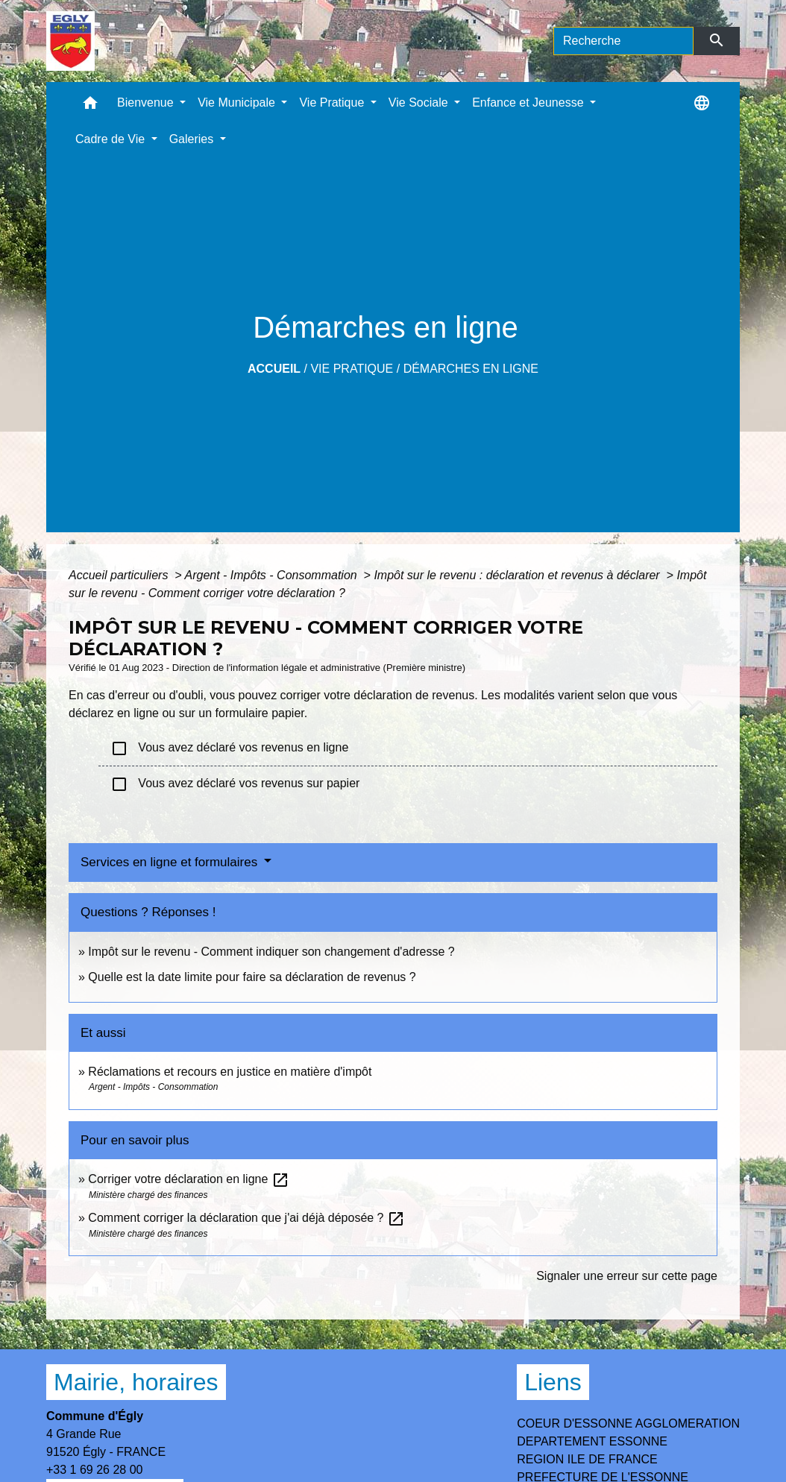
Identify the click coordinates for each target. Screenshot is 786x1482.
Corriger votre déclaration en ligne (188, 1179)
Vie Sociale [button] (420, 102)
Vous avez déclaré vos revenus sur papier (234, 784)
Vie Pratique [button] (333, 102)
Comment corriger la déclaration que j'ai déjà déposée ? (246, 1217)
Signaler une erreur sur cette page (626, 1276)
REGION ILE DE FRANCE (587, 1459)
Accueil (274, 368)
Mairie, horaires (136, 1382)
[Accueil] (70, 41)
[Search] (623, 41)
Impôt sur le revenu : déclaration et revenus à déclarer (518, 575)
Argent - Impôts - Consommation (272, 575)
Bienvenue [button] (147, 102)
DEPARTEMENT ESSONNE (592, 1441)
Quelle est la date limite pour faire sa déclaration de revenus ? (251, 977)
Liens (553, 1382)
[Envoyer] (717, 41)
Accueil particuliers (120, 575)
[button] (90, 106)
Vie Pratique (351, 368)
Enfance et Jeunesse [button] (529, 102)
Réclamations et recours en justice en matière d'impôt (229, 1071)
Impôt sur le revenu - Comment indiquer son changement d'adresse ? (271, 951)
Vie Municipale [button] (238, 102)
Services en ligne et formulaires (171, 862)
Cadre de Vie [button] (111, 139)
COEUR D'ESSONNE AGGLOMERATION (628, 1423)
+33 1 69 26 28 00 (94, 1469)
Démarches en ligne (470, 368)
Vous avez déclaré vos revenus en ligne (229, 748)
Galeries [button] (193, 139)
